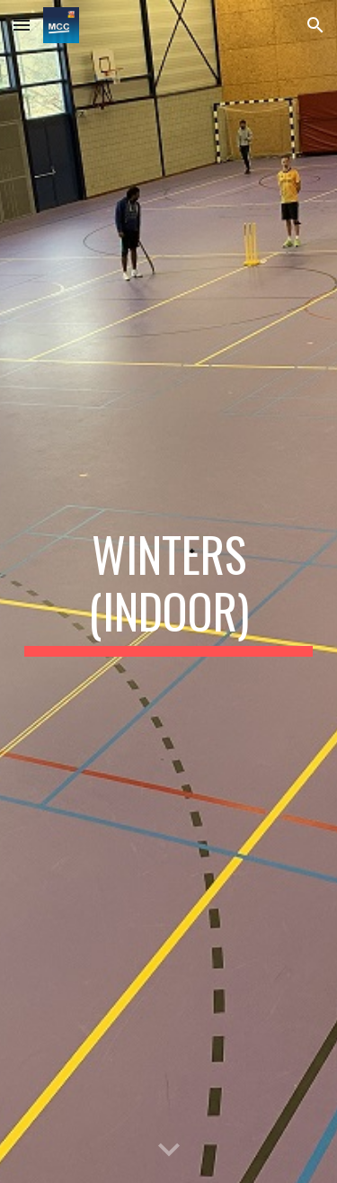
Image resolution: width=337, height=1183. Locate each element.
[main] (169, 591)
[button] (21, 24)
